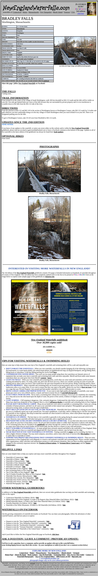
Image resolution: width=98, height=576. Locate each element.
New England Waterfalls (27, 83)
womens (43, 378)
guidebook (46, 81)
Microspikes (85, 434)
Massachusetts (21, 28)
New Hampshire (53, 553)
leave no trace (86, 387)
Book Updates (33, 555)
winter (70, 432)
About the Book (20, 555)
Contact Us (90, 555)
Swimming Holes (59, 555)
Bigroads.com (76, 556)
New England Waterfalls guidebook (49, 339)
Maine (32, 553)
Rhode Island (66, 553)
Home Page (9, 555)
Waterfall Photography (25, 556)
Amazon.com (49, 276)
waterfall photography (69, 393)
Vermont (76, 553)
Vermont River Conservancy (70, 443)
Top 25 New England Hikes (45, 556)
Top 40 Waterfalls (45, 555)
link (26, 457)
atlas (47, 61)
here (55, 372)
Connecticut (23, 553)
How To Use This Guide (75, 555)
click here (55, 534)
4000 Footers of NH (63, 556)
